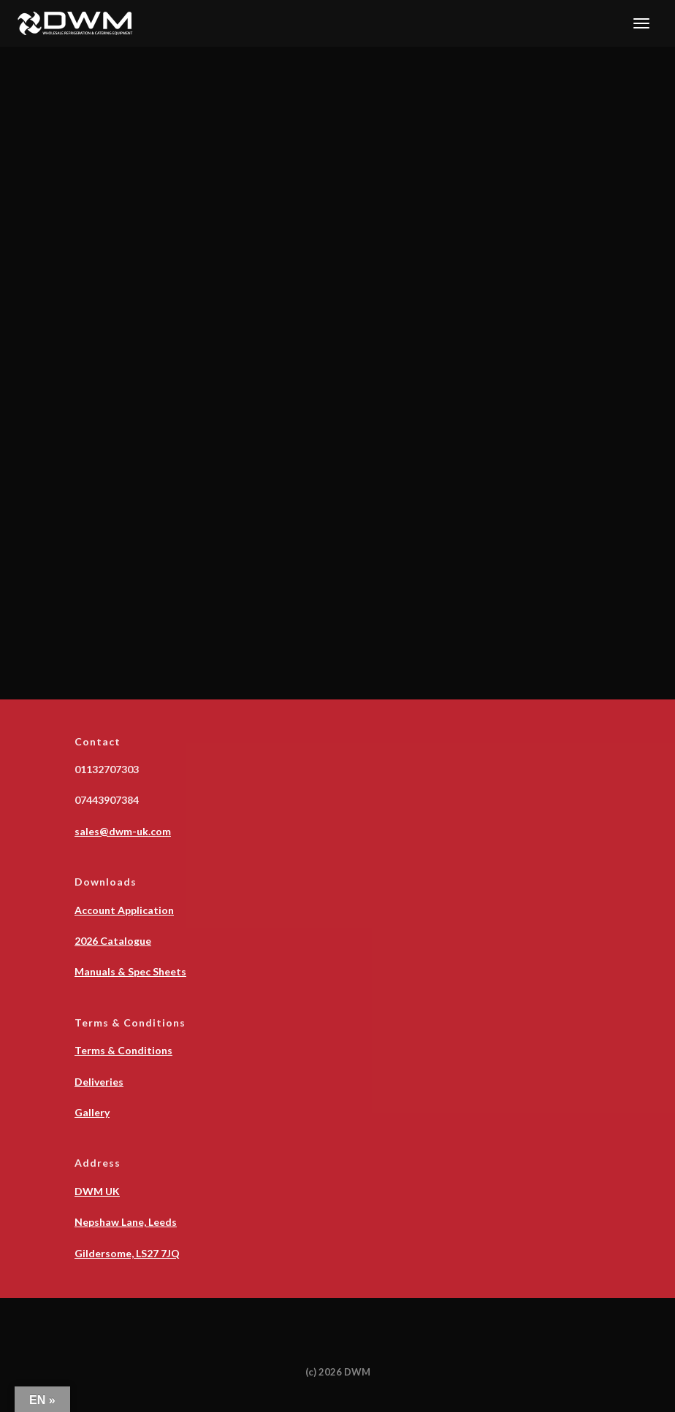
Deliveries (99, 1081)
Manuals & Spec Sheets (130, 971)
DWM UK (97, 1191)
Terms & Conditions (123, 1050)
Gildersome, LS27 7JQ (127, 1253)
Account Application (124, 910)
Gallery (92, 1112)
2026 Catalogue (113, 941)
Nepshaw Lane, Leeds (126, 1222)
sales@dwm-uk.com (123, 831)
